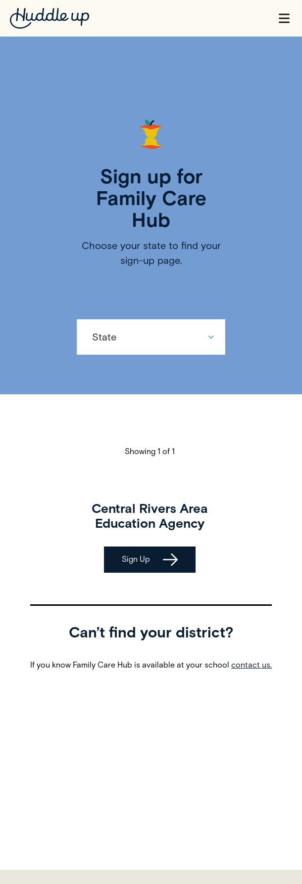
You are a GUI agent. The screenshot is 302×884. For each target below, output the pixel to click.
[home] (49, 18)
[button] (284, 18)
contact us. (251, 665)
